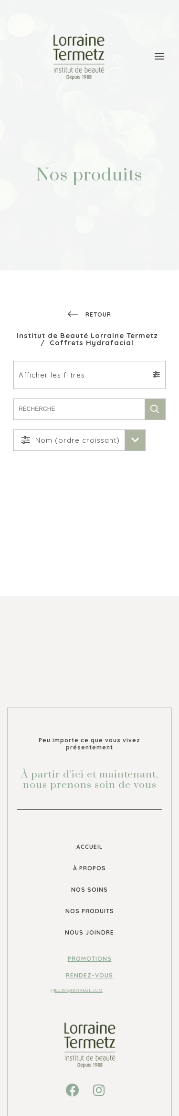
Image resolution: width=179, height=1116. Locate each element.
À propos (89, 868)
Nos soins (89, 889)
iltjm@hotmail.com (76, 990)
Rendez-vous (89, 975)
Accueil (89, 846)
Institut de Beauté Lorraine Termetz (87, 335)
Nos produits (89, 911)
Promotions (90, 958)
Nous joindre (89, 932)
